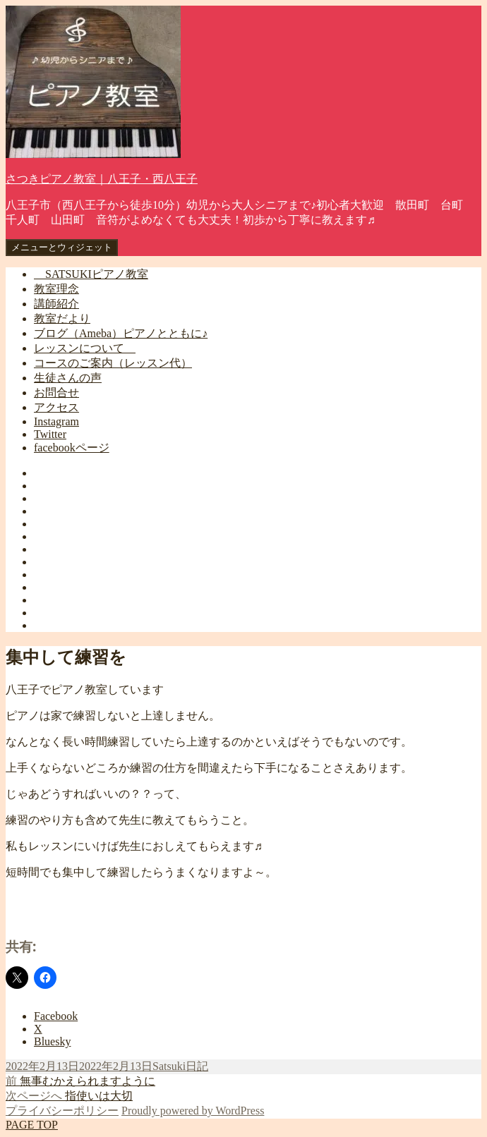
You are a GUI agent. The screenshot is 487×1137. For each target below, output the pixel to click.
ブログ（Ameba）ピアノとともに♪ (121, 333)
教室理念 (56, 289)
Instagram (56, 421)
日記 (197, 1066)
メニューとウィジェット (61, 247)
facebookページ (71, 448)
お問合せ (56, 393)
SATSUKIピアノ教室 (91, 274)
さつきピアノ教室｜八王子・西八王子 (102, 179)
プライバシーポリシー (62, 1111)
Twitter (50, 434)
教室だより (62, 318)
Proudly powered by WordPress (192, 1111)
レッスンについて (85, 348)
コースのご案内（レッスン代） (113, 363)
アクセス (56, 407)
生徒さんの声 (68, 378)
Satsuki (169, 1066)
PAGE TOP (32, 1125)
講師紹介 (56, 304)
